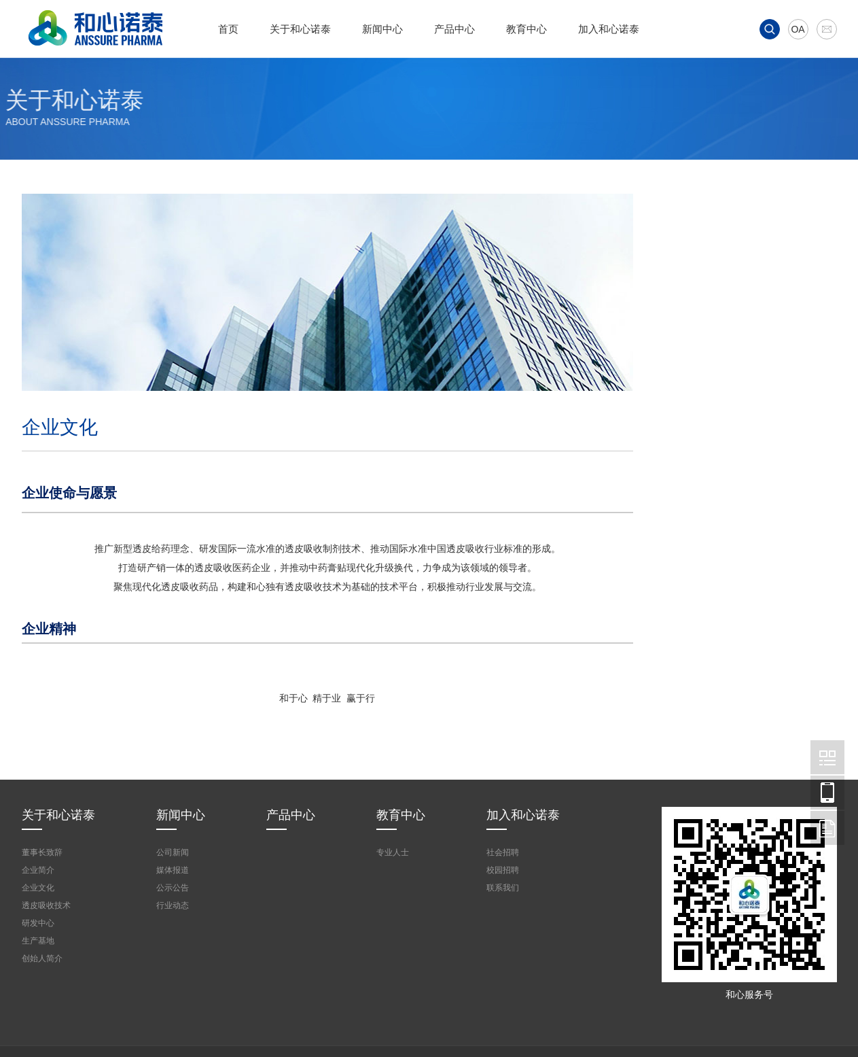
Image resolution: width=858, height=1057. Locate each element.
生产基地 (710, 496)
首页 (228, 29)
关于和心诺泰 (300, 29)
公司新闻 (172, 852)
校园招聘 (502, 870)
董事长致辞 (714, 292)
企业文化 (710, 360)
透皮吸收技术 (719, 428)
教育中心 (526, 29)
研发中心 (710, 462)
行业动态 (172, 905)
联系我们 (502, 888)
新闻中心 (382, 29)
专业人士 (392, 852)
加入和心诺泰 (608, 29)
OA (797, 29)
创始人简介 (714, 394)
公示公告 (172, 888)
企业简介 (710, 326)
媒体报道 (172, 870)
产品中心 (454, 29)
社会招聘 (502, 852)
